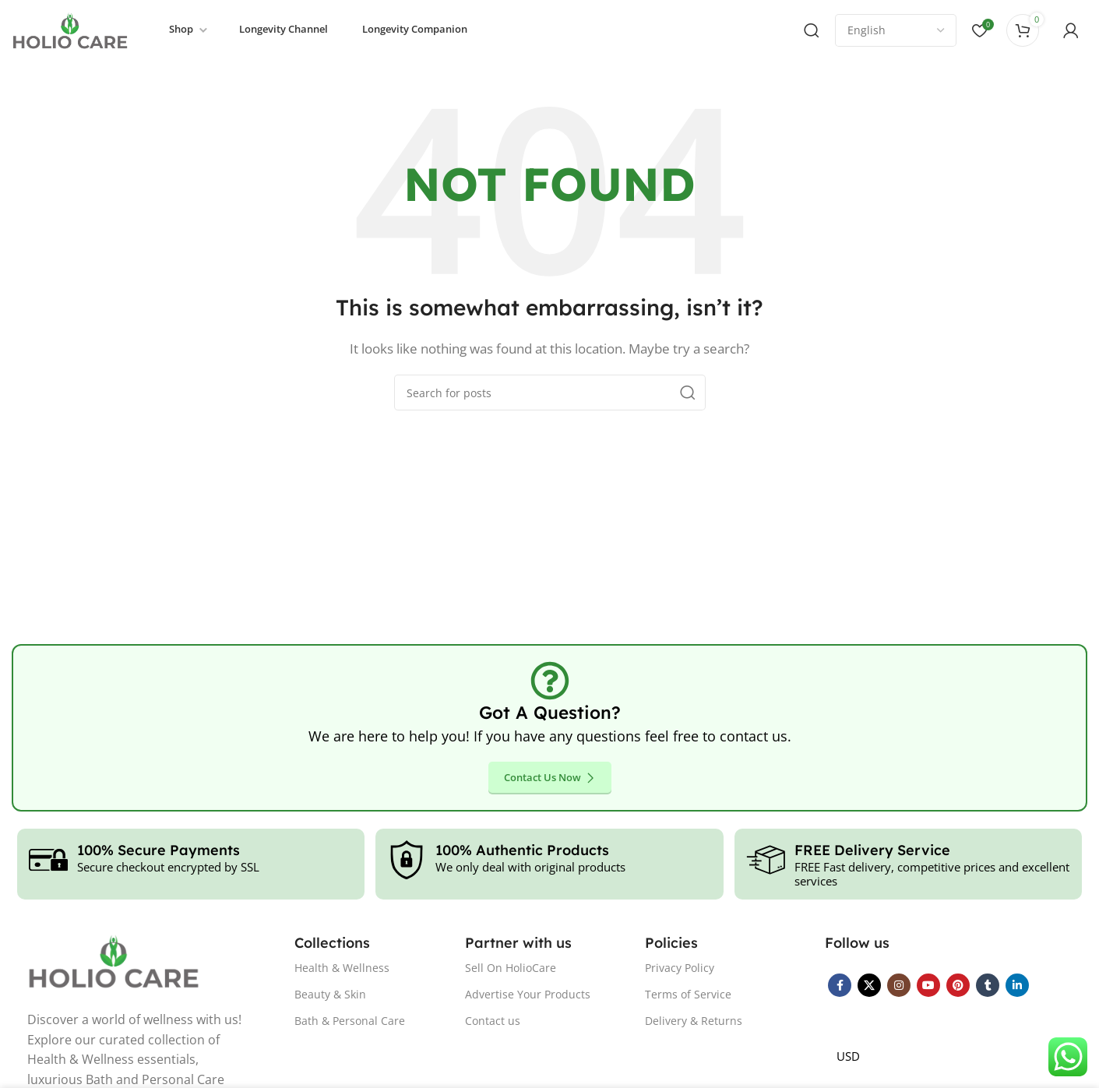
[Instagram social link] (899, 986)
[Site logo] (70, 29)
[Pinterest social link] (958, 986)
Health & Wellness (341, 968)
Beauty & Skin (330, 995)
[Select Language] (895, 31)
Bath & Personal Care (349, 1022)
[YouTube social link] (928, 986)
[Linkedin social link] (1017, 986)
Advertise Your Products (527, 995)
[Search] (811, 31)
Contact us (492, 1022)
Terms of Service (688, 995)
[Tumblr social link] (987, 986)
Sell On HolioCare (510, 968)
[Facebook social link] (839, 986)
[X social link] (869, 986)
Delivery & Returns (693, 1022)
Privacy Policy (679, 968)
